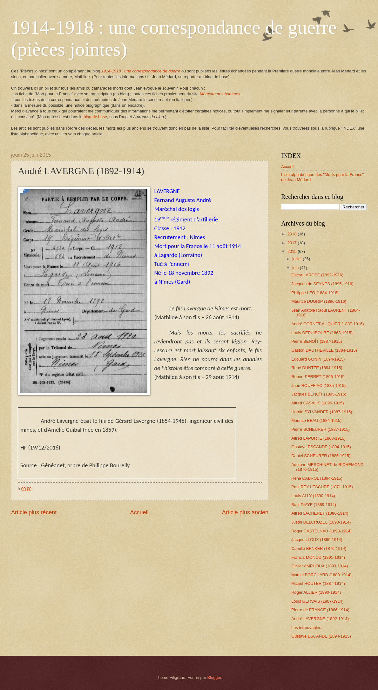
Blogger (214, 677)
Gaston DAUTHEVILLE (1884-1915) (324, 350)
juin (296, 267)
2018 (292, 234)
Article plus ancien (245, 512)
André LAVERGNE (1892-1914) (320, 618)
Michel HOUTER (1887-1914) (318, 583)
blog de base (95, 116)
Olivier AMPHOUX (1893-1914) (319, 566)
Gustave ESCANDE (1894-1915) (321, 446)
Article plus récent (34, 512)
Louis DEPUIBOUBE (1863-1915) (322, 332)
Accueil (139, 512)
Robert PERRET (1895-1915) (318, 376)
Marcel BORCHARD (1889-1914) (321, 574)
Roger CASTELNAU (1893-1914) (321, 531)
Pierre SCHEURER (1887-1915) (320, 429)
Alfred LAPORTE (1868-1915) (318, 438)
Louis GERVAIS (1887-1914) (317, 601)
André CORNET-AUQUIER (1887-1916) (327, 323)
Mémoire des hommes (220, 93)
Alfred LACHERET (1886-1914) (319, 513)
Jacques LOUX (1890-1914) (316, 539)
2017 (292, 242)
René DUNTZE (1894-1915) (316, 367)
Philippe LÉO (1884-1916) (315, 292)
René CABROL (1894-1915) (316, 478)
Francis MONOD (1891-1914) (318, 557)
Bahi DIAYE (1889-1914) (313, 504)
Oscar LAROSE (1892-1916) (317, 275)
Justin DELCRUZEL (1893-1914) (321, 522)
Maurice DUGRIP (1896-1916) (318, 301)
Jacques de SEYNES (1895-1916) (322, 283)
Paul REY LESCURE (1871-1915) (322, 486)
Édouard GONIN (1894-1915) (318, 359)
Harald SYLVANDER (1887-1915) (321, 411)
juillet (297, 258)
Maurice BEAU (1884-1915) (316, 420)
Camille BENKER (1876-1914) (318, 548)
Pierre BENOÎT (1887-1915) (316, 341)
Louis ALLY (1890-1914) (313, 495)
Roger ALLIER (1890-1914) (316, 592)
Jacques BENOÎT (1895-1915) (318, 394)
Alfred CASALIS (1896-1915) (317, 403)
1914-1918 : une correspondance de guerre (140, 71)
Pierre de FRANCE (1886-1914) (320, 609)
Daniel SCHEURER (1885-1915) (320, 455)
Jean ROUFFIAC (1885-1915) (318, 385)
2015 (292, 251)
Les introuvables (306, 627)
